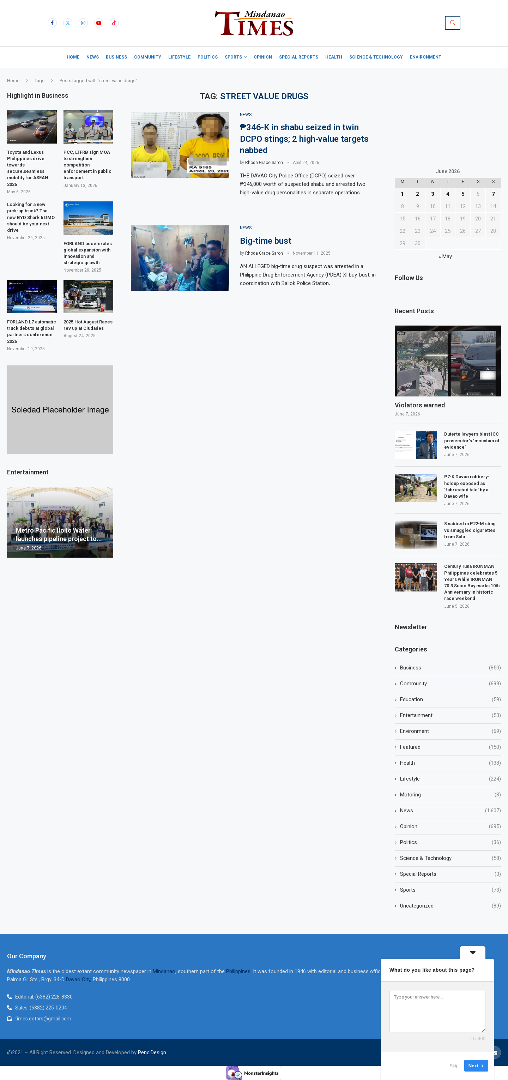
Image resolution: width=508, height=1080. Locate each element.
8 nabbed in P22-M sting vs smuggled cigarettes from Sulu (470, 530)
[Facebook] (52, 23)
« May (445, 256)
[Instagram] (83, 23)
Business (116, 57)
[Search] (452, 23)
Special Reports (298, 57)
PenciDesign (152, 1052)
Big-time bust (267, 241)
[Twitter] (67, 23)
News (92, 57)
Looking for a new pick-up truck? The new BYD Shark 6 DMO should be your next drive (31, 217)
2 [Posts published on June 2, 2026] (417, 194)
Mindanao (164, 971)
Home (73, 57)
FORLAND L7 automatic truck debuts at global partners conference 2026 (31, 331)
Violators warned (420, 405)
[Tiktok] (114, 23)
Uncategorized (450, 906)
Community (147, 57)
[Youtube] (98, 23)
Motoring (450, 795)
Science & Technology (376, 57)
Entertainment (450, 715)
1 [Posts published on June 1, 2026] (402, 194)
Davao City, (79, 979)
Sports (233, 57)
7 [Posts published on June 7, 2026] (493, 194)
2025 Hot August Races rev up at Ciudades (88, 325)
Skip (454, 1065)
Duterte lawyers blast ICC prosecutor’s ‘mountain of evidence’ (472, 440)
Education (450, 699)
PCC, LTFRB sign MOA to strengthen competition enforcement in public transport (87, 165)
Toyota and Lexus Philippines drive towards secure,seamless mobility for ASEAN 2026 (27, 168)
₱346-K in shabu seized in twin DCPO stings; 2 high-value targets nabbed (304, 138)
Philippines (238, 971)
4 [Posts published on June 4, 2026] (447, 194)
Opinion (263, 57)
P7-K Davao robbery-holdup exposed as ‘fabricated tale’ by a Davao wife (466, 486)
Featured (450, 747)
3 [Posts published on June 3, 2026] (432, 194)
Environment (425, 57)
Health (333, 57)
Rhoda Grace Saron (264, 162)
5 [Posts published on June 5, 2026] (463, 194)
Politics (208, 57)
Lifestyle (179, 57)
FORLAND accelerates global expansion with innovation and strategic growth (88, 253)
